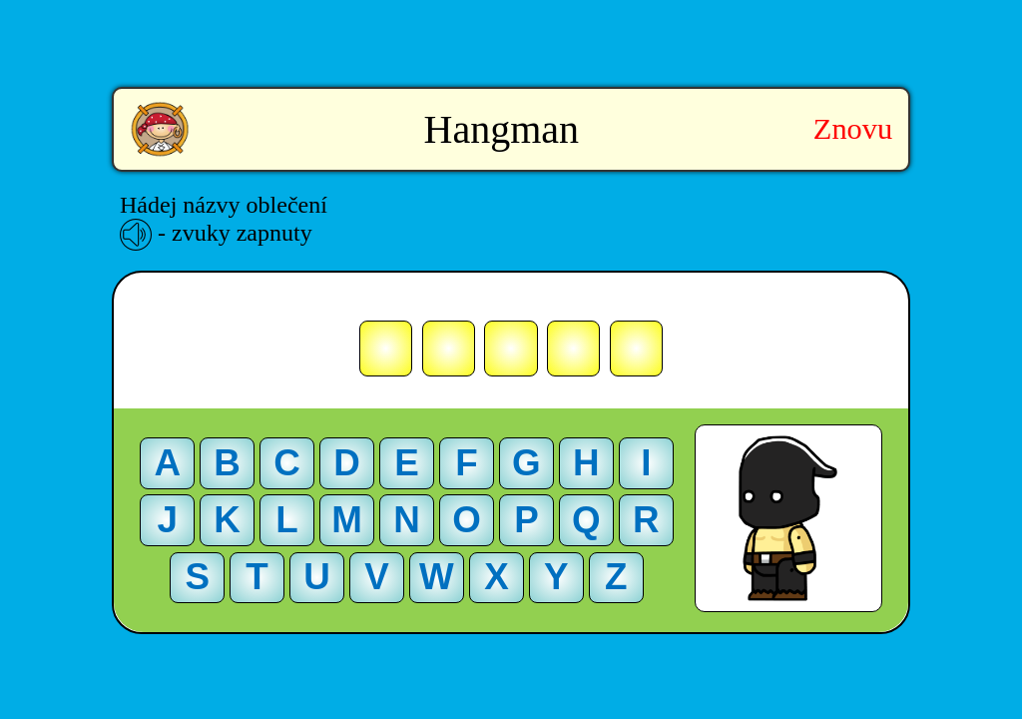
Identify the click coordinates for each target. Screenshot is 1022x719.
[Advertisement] (511, 30)
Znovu (852, 129)
